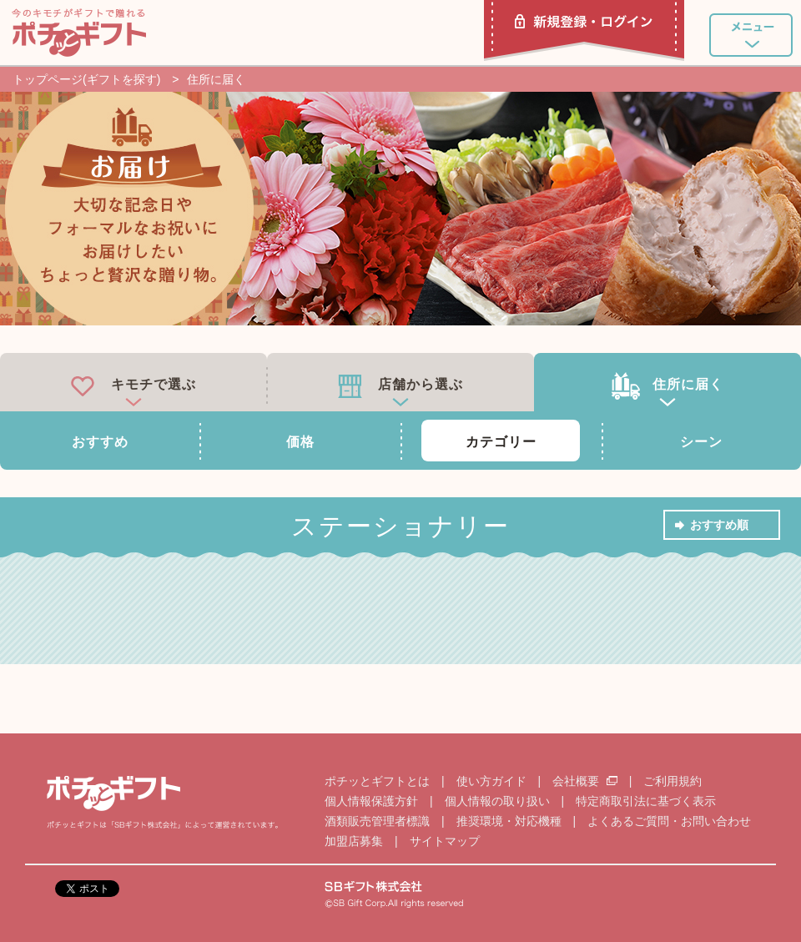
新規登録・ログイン (584, 30)
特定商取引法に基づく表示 (646, 801)
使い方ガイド (491, 781)
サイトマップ (445, 841)
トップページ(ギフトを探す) (86, 79)
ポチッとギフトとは (377, 781)
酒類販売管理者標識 (377, 821)
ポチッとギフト (79, 32)
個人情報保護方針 (371, 801)
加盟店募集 (354, 841)
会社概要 (586, 781)
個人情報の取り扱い (497, 801)
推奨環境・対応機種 (509, 821)
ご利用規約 (672, 781)
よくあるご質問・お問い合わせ (669, 821)
